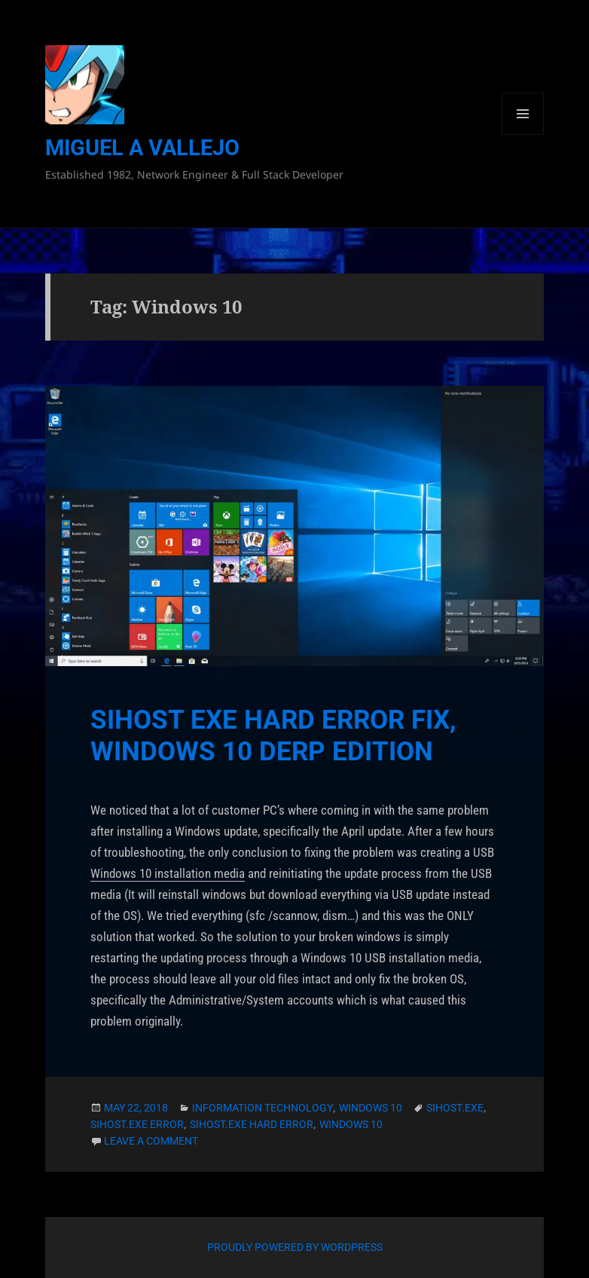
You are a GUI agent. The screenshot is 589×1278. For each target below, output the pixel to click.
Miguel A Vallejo (142, 148)
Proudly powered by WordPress (295, 1247)
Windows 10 (370, 1108)
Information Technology (262, 1108)
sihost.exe (455, 1108)
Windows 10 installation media (167, 873)
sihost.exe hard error (251, 1124)
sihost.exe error (137, 1124)
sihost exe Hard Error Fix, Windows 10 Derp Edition (273, 736)
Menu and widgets (523, 134)
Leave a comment (151, 1141)
